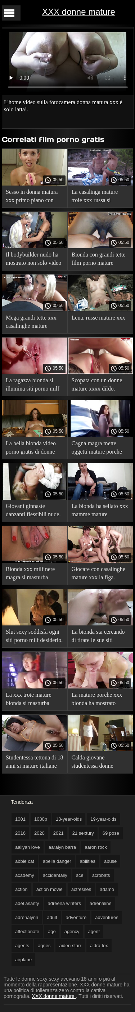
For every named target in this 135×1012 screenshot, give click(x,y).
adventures (106, 917)
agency (72, 931)
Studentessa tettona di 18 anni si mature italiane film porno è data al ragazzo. (34, 762)
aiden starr (70, 945)
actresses (81, 889)
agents (22, 945)
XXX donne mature (78, 12)
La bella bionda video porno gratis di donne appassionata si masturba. (31, 448)
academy (24, 875)
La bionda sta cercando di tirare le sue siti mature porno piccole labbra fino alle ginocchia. (98, 637)
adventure (76, 917)
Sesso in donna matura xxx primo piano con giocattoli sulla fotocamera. (32, 197)
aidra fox (99, 945)
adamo (107, 889)
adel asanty (27, 903)
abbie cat (24, 861)
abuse (110, 861)
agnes (44, 945)
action (21, 889)
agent (94, 931)
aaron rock (96, 847)
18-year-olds (69, 819)
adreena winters (64, 903)
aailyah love (27, 847)
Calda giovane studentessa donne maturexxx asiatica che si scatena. (98, 762)
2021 (58, 833)
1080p (40, 819)
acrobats (101, 875)
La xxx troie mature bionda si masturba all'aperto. (28, 700)
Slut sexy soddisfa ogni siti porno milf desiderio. (34, 636)
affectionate (27, 931)
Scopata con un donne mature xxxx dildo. (97, 384)
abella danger (57, 861)
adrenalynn (26, 917)
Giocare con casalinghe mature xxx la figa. (98, 573)
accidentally (55, 875)
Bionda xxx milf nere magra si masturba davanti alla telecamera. (33, 574)
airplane (23, 959)
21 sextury (83, 833)
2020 (39, 833)
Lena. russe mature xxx (98, 318)
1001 (20, 819)
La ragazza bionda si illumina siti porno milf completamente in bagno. (32, 385)
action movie (49, 889)
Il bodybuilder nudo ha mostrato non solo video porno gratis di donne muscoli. (33, 259)
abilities (87, 861)
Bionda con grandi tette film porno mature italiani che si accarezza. (99, 259)
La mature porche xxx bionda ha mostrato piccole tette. (97, 700)
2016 (20, 833)
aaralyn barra (62, 847)
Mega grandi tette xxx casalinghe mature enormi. (31, 323)
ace (80, 875)
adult (52, 917)
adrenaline (101, 903)
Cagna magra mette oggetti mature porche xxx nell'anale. (97, 448)
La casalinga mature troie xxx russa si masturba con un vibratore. (95, 197)
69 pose (111, 833)
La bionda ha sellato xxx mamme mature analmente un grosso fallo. (100, 511)
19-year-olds (103, 819)
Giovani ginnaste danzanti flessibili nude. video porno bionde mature (33, 511)
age (52, 931)
